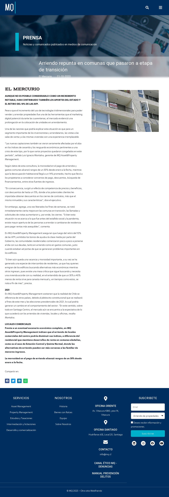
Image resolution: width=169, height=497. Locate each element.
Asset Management (21, 406)
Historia (63, 406)
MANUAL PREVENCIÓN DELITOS (105, 475)
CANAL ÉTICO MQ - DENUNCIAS (105, 465)
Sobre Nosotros (63, 424)
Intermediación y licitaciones (21, 424)
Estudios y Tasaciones (21, 418)
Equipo (63, 418)
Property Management (21, 412)
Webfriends (96, 490)
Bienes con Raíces (63, 412)
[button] (160, 7)
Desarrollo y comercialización (21, 430)
